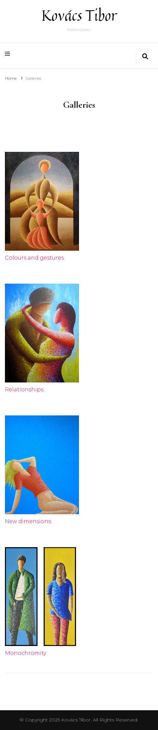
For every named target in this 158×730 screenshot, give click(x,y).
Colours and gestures (34, 258)
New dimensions (28, 521)
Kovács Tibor (79, 15)
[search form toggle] (145, 57)
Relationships (24, 389)
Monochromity (25, 653)
